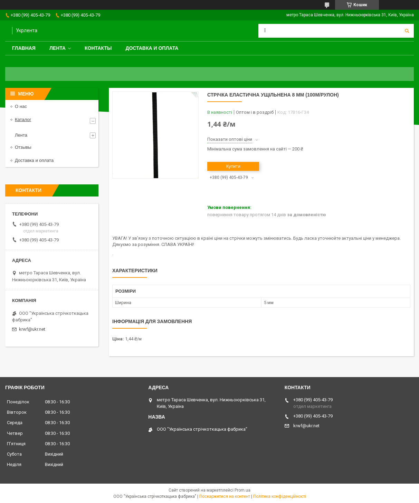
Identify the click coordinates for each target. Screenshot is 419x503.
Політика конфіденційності (279, 496)
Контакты (98, 48)
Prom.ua (242, 490)
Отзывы (23, 147)
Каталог (23, 119)
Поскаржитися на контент (224, 496)
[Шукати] (407, 31)
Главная (24, 48)
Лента (57, 48)
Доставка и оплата (151, 48)
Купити (233, 166)
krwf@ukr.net (32, 329)
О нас (21, 106)
